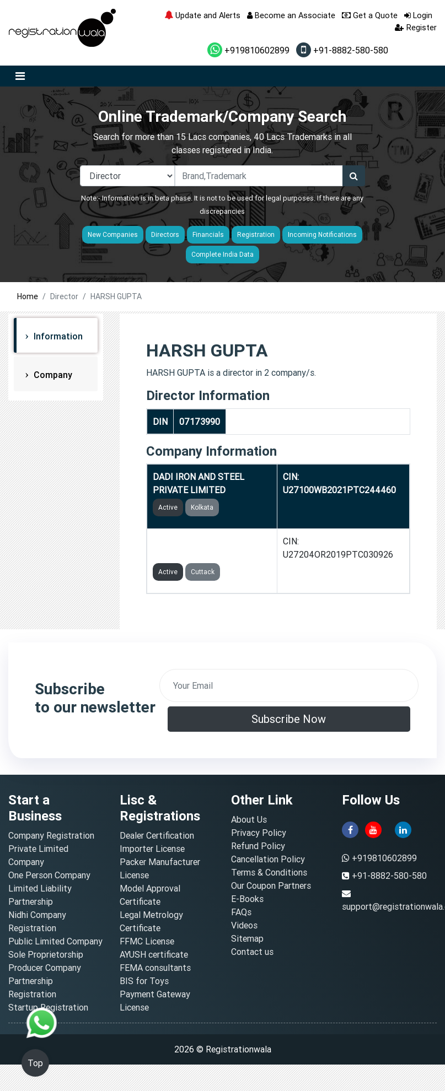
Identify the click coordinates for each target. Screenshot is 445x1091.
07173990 (199, 421)
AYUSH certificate (154, 954)
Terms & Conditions (269, 872)
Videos (244, 925)
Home (27, 296)
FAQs (241, 911)
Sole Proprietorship (45, 954)
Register (416, 27)
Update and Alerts (202, 15)
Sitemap (247, 938)
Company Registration (51, 835)
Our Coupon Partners (271, 885)
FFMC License (147, 941)
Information (57, 336)
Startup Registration (48, 1007)
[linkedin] (403, 828)
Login (418, 15)
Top (35, 1062)
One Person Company (49, 875)
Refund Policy (258, 845)
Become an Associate (291, 15)
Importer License (152, 848)
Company (51, 374)
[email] (289, 685)
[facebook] (350, 828)
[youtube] (373, 828)
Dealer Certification (157, 835)
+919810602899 (248, 50)
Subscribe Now (288, 719)
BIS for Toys (144, 980)
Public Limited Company (55, 941)
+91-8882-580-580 (342, 50)
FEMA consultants (155, 967)
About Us (249, 819)
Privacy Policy (258, 832)
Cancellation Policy (268, 859)
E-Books (247, 898)
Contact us (252, 951)
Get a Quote (370, 15)
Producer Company (44, 967)
